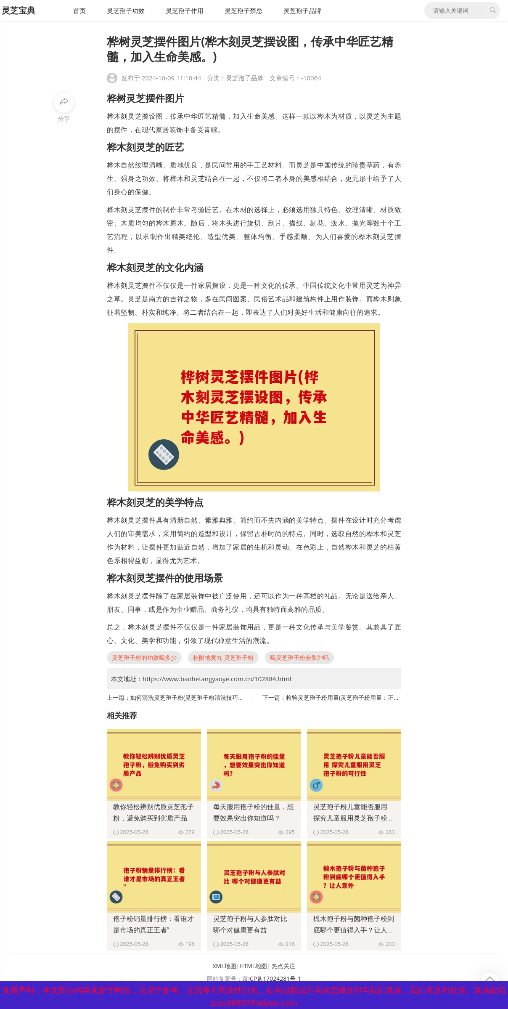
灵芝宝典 (18, 10)
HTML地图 (253, 966)
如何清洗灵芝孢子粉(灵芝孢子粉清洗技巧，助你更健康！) (205, 697)
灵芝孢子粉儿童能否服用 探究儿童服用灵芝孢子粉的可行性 (353, 818)
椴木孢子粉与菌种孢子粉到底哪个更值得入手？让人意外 (353, 930)
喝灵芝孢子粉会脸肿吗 (299, 657)
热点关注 (283, 966)
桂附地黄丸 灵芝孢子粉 (223, 657)
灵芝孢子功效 (126, 10)
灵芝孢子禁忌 (243, 10)
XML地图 (224, 966)
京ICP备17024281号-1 (271, 978)
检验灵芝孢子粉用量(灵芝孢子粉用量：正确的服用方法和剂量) (367, 697)
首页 (79, 10)
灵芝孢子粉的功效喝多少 (144, 657)
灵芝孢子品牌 (302, 10)
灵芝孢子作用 (185, 10)
